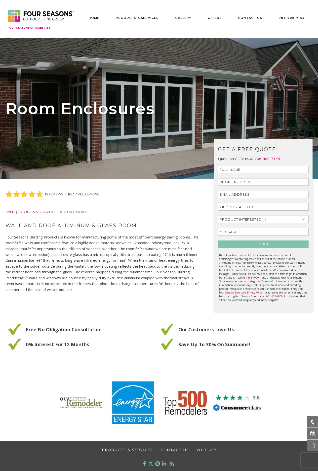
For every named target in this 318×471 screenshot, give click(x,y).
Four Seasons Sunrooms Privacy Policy (240, 292)
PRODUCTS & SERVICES (35, 212)
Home (93, 18)
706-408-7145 (291, 18)
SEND (263, 244)
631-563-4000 (250, 277)
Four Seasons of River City (28, 27)
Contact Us (250, 18)
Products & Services (137, 18)
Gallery (183, 18)
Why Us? (206, 449)
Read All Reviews (83, 194)
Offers (215, 18)
